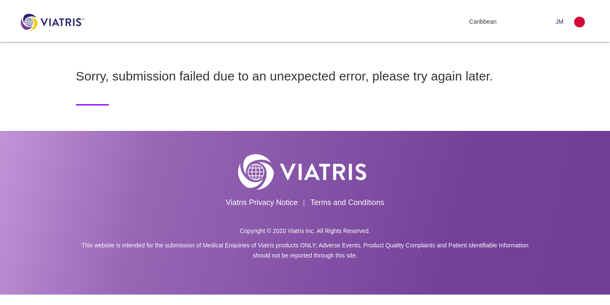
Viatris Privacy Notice (262, 202)
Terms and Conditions (347, 202)
